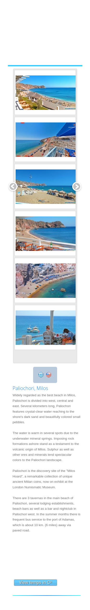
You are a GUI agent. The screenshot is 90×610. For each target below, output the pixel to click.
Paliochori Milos (46, 558)
